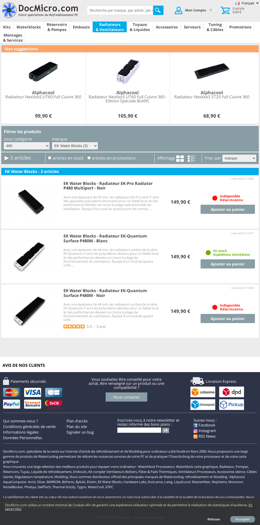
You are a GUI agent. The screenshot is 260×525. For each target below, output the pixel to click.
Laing (168, 482)
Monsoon (235, 482)
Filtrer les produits (22, 131)
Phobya (30, 487)
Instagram (204, 430)
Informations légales (21, 432)
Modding (61, 476)
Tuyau (25, 471)
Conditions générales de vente (29, 426)
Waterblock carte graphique (197, 466)
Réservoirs (11, 471)
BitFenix (68, 482)
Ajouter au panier (228, 209)
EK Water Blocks (110, 482)
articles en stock (68, 158)
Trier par (212, 158)
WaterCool (96, 487)
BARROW (53, 482)
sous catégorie (18, 139)
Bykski (80, 482)
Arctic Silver (36, 482)
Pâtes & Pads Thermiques (157, 471)
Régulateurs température (34, 476)
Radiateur (226, 466)
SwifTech (44, 487)
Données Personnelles (22, 437)
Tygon (81, 487)
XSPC (109, 487)
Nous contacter (126, 397)
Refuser (213, 519)
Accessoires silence (231, 471)
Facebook (204, 424)
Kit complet (97, 471)
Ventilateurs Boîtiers (121, 471)
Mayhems (219, 482)
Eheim (91, 482)
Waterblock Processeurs (156, 466)
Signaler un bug (80, 432)
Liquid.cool (182, 482)
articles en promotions (114, 158)
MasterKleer (201, 482)
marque (59, 139)
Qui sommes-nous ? (20, 420)
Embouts (80, 471)
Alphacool (237, 476)
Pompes (242, 466)
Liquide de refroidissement (51, 471)
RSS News (204, 436)
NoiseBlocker (13, 487)
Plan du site (77, 426)
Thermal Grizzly (63, 487)
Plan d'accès (77, 420)
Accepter (242, 519)
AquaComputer (14, 482)
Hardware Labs (134, 482)
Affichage (166, 158)
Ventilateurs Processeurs (197, 471)
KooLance (155, 482)
